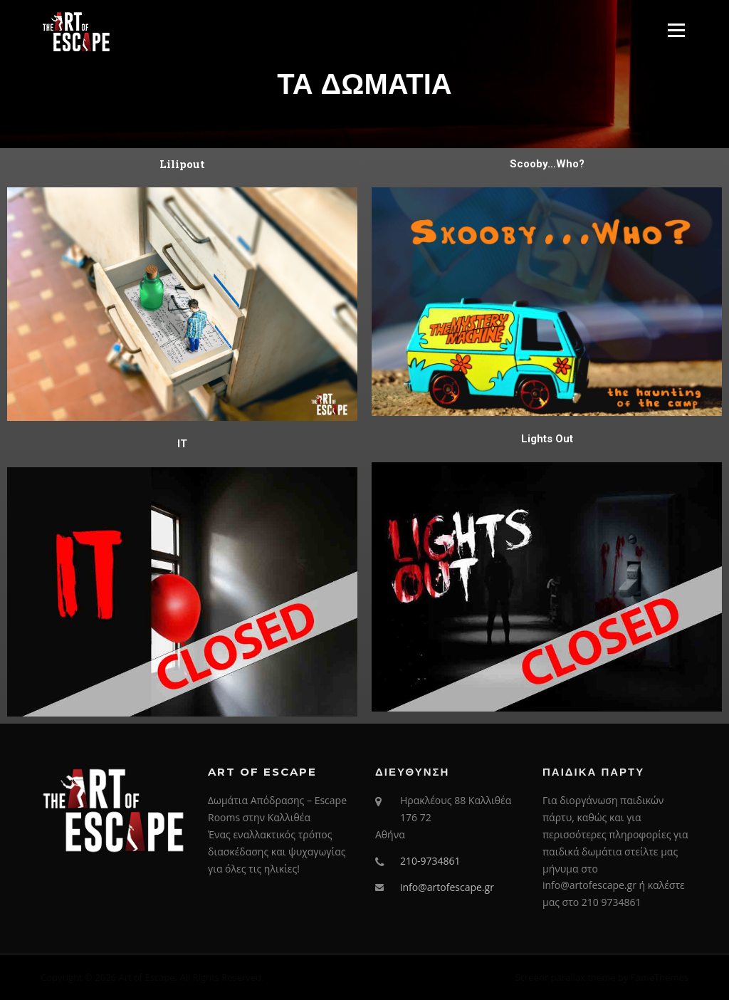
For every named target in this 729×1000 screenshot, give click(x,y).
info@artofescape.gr (447, 887)
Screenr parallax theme (565, 977)
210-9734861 (430, 861)
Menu (676, 30)
